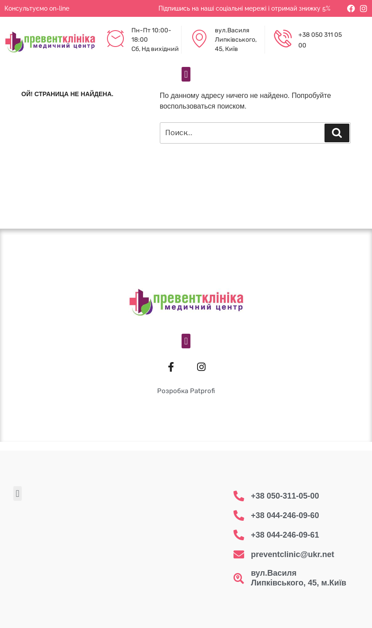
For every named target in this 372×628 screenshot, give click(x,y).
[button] (186, 74)
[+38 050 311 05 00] (283, 40)
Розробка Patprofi (186, 391)
